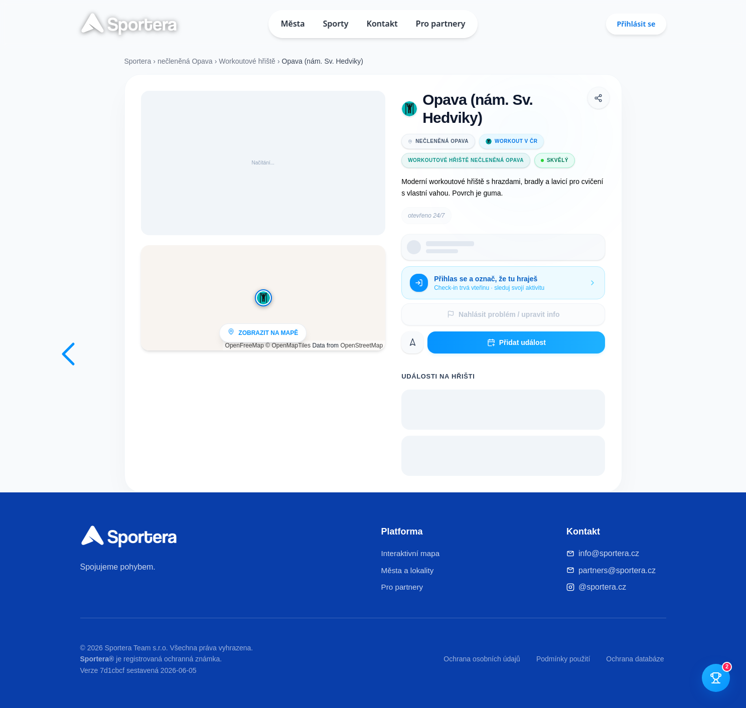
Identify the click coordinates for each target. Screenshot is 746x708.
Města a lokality (407, 570)
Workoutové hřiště (247, 61)
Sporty (336, 23)
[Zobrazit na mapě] (263, 297)
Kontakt (382, 23)
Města (293, 23)
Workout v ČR (511, 141)
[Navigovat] (412, 342)
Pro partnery (441, 23)
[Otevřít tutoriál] (716, 678)
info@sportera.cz (608, 553)
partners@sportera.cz (617, 570)
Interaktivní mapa (410, 553)
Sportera (138, 61)
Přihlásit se (636, 24)
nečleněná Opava (185, 61)
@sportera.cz (602, 587)
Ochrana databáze (635, 659)
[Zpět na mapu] (68, 354)
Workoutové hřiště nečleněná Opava (466, 160)
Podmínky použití (563, 659)
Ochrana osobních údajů (481, 659)
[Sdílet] (598, 98)
